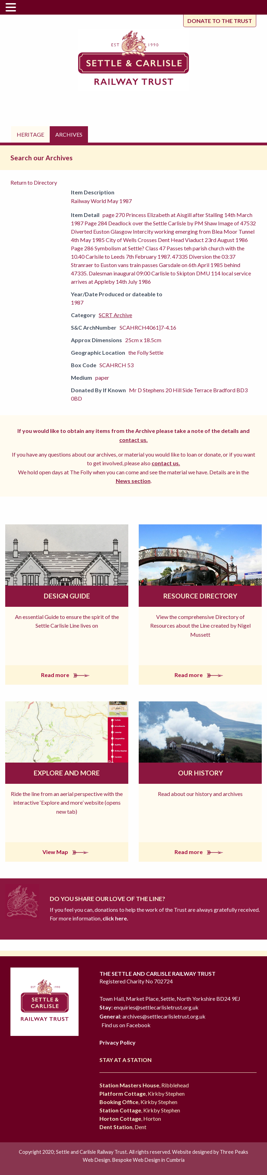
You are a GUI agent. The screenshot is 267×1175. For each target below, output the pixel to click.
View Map (66, 851)
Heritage (30, 134)
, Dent (122, 1127)
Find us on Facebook (126, 1025)
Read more (66, 674)
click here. (115, 918)
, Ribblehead (144, 1085)
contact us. (133, 439)
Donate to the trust (219, 20)
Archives (68, 134)
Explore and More (67, 773)
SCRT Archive (115, 315)
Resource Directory (200, 596)
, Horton (130, 1118)
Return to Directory (33, 182)
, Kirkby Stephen (142, 1093)
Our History (200, 773)
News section (133, 480)
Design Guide (67, 596)
